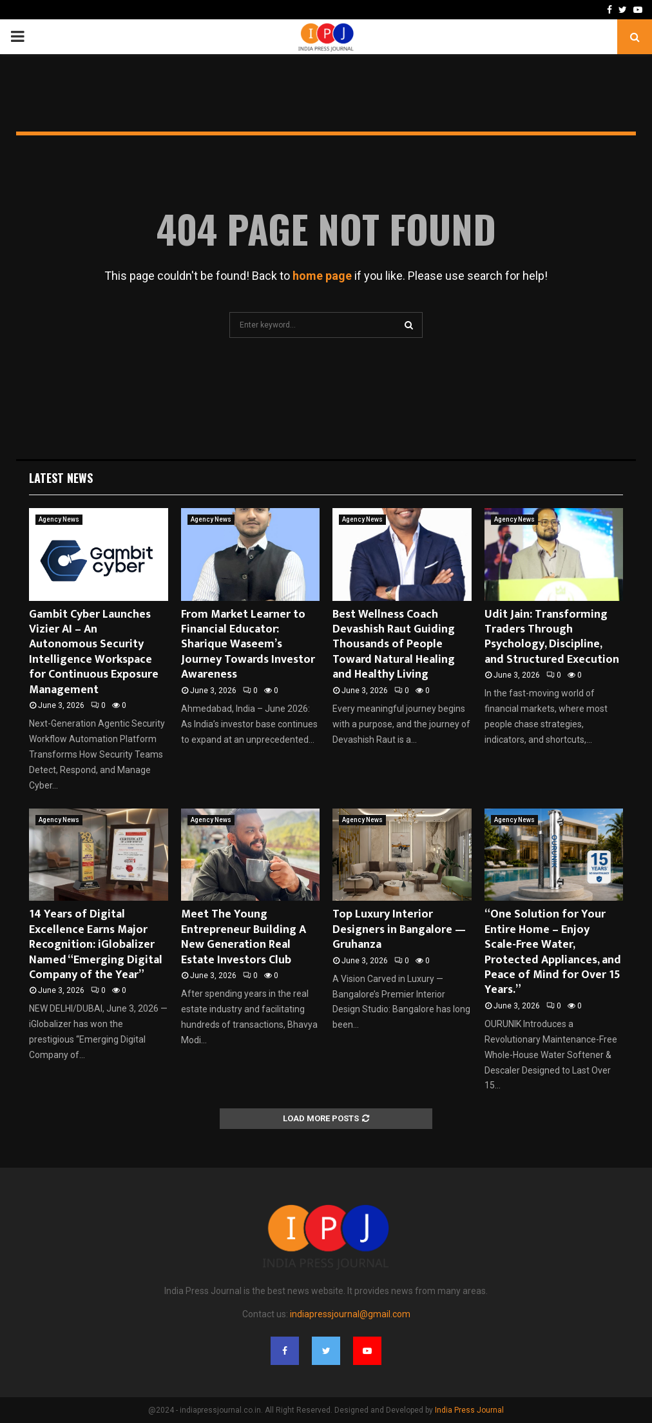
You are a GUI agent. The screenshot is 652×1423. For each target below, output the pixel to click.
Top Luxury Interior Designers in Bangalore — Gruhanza (399, 929)
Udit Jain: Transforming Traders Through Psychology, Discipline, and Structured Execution (551, 637)
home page (322, 275)
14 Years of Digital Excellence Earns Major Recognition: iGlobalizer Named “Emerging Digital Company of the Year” (95, 945)
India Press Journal (469, 1410)
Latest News (61, 477)
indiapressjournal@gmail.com (350, 1314)
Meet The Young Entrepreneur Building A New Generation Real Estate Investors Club (243, 937)
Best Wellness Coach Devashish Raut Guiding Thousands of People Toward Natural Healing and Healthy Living (393, 645)
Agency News (59, 519)
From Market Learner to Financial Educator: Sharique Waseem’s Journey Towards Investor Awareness (248, 645)
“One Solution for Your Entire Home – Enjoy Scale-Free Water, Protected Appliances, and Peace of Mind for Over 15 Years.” (552, 952)
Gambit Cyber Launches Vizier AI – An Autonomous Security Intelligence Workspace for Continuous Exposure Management (93, 652)
